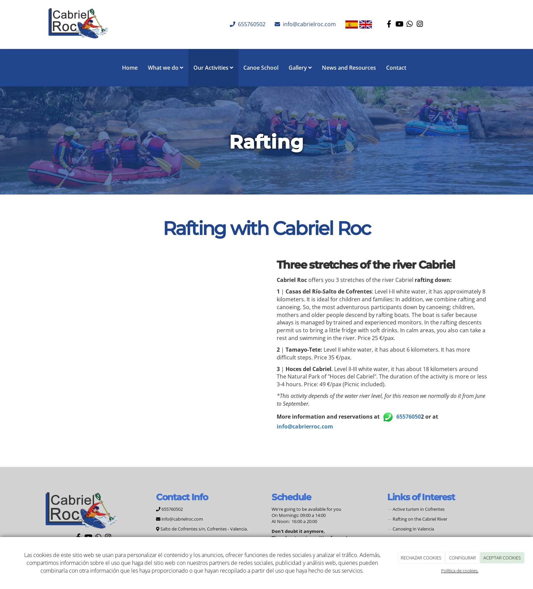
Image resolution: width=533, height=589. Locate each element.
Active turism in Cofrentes (419, 509)
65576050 (408, 416)
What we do (165, 67)
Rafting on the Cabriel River (420, 519)
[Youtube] (399, 25)
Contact (396, 67)
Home (130, 67)
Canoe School (260, 67)
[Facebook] (389, 25)
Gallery (300, 67)
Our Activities (213, 67)
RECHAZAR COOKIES (421, 558)
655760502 (251, 24)
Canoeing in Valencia (413, 529)
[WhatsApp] (409, 25)
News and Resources (349, 67)
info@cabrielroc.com (308, 24)
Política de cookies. (460, 571)
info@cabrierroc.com (305, 426)
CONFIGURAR (462, 558)
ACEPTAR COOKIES (502, 558)
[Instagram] (419, 25)
